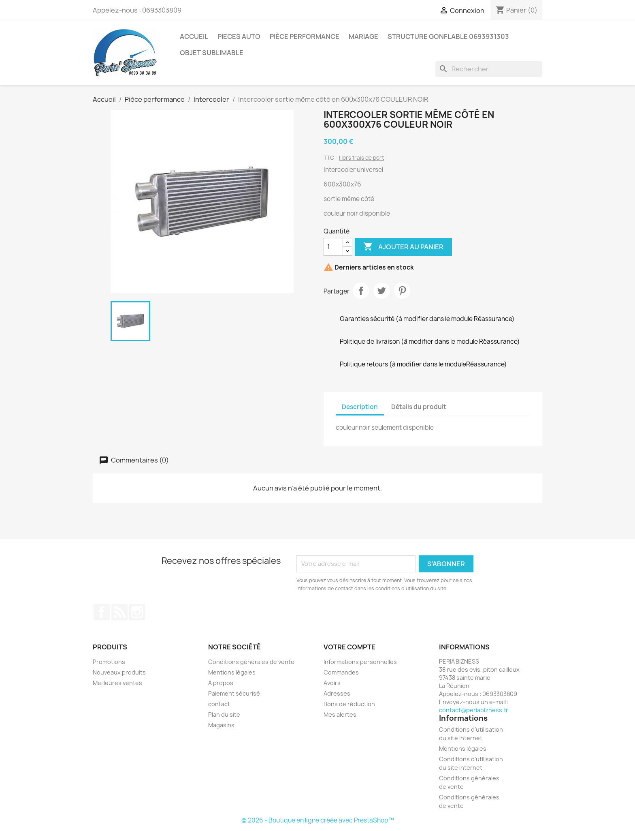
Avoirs (332, 683)
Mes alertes (340, 714)
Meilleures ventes (117, 683)
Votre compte (349, 647)
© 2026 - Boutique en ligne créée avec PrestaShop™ (317, 820)
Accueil (194, 36)
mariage (363, 36)
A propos (220, 683)
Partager (361, 291)
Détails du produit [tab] (418, 407)
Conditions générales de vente (251, 662)
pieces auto (238, 36)
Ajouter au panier (403, 247)
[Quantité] (333, 247)
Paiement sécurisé (234, 693)
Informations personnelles (360, 662)
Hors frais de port (361, 157)
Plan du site (224, 714)
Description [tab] (360, 407)
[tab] (460, 403)
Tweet (381, 291)
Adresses (337, 693)
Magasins (221, 725)
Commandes (341, 672)
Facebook (102, 612)
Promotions (109, 662)
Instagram (137, 612)
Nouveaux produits (119, 672)
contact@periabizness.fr (473, 710)
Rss (119, 612)
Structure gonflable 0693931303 (448, 36)
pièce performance (304, 36)
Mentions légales (232, 672)
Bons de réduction (349, 704)
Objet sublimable (211, 52)
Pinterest (402, 291)
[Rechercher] (488, 69)
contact (219, 704)
